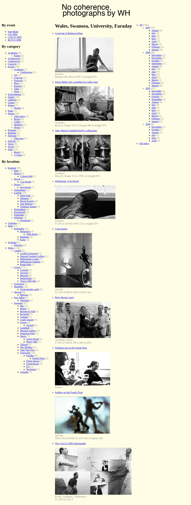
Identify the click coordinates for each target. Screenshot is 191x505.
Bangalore (25, 231)
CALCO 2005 (15, 37)
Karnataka (19, 228)
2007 (147, 27)
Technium (31, 369)
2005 (147, 88)
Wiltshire (18, 217)
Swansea (18, 303)
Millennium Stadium (30, 261)
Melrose (24, 295)
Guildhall (24, 328)
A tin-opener (61, 229)
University (25, 352)
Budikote (24, 237)
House (17, 127)
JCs (28, 366)
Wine (16, 91)
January (155, 49)
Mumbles (18, 286)
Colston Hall (26, 176)
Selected (12, 135)
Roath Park (25, 264)
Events (11, 66)
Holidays (18, 124)
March (154, 44)
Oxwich (24, 272)
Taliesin (24, 344)
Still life (12, 141)
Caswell (24, 270)
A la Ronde (25, 181)
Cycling (18, 155)
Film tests (19, 138)
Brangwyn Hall (27, 311)
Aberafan (24, 300)
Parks (10, 111)
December (156, 55)
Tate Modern (26, 204)
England (12, 168)
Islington (24, 198)
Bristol (17, 173)
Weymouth (25, 187)
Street (10, 144)
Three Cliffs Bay (28, 281)
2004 (147, 124)
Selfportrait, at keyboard (67, 181)
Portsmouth (19, 212)
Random (12, 133)
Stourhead (25, 220)
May (153, 38)
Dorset (17, 184)
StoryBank (13, 31)
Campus (24, 317)
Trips (10, 149)
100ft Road (31, 234)
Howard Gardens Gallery (32, 256)
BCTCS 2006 (14, 40)
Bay (22, 306)
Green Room (32, 364)
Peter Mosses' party (64, 297)
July (153, 33)
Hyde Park (25, 195)
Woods (17, 108)
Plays (16, 83)
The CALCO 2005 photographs (70, 443)
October (155, 60)
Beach (17, 119)
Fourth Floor (38, 358)
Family (11, 97)
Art (15, 75)
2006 (147, 52)
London (18, 193)
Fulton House (33, 361)
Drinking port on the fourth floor (71, 348)
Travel (11, 146)
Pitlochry (18, 245)
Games (11, 102)
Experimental (14, 94)
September (156, 63)
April (154, 41)
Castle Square (27, 319)
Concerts (12, 64)
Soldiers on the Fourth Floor (69, 392)
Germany (12, 223)
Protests (18, 86)
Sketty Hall (31, 341)
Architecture (14, 58)
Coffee (17, 122)
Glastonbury (20, 190)
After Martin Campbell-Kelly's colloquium (76, 130)
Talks (16, 88)
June (153, 36)
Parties (17, 55)
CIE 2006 (12, 34)
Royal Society (27, 201)
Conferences (26, 72)
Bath (16, 170)
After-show (19, 116)
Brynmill (24, 314)
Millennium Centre (29, 259)
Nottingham (20, 209)
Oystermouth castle (29, 289)
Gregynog (19, 284)
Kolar (23, 239)
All (140, 25)
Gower (17, 267)
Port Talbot (19, 297)
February (155, 47)
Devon (17, 179)
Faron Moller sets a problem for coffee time (76, 82)
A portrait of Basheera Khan (69, 33)
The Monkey (26, 347)
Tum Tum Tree (27, 350)
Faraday (30, 355)
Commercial (14, 61)
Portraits (12, 130)
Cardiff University (29, 253)
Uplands (24, 372)
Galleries (12, 100)
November (156, 58)
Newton (18, 292)
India (10, 226)
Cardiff (17, 250)
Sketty (23, 336)
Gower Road (32, 339)
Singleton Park (27, 333)
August (155, 30)
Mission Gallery (28, 330)
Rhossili (24, 275)
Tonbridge (19, 215)
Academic (13, 53)
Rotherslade (26, 278)
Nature (11, 105)
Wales (11, 248)
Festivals (18, 80)
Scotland (12, 242)
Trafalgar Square (28, 206)
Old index (144, 143)
